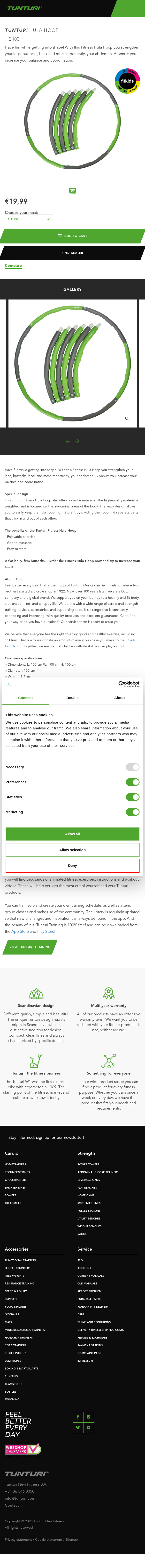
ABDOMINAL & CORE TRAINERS (97, 1172)
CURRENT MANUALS (90, 1276)
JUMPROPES (13, 1361)
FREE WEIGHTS (14, 1276)
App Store (20, 932)
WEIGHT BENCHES (89, 1226)
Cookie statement (48, 1539)
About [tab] (119, 698)
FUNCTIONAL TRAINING (20, 1260)
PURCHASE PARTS (88, 1299)
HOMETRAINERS (15, 1164)
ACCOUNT (84, 1268)
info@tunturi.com (20, 1499)
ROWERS (10, 1195)
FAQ (80, 1260)
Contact (12, 1506)
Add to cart (72, 235)
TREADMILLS (13, 1203)
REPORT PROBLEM (89, 1291)
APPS (80, 1314)
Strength (86, 1153)
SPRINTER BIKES (15, 1188)
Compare (13, 266)
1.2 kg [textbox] (13, 219)
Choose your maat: (21, 213)
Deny (72, 865)
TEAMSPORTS (13, 1384)
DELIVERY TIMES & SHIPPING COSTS (100, 1330)
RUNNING (11, 1376)
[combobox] (29, 219)
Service (84, 1249)
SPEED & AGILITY (16, 1291)
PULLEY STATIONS (88, 1211)
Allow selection (72, 850)
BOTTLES (10, 1392)
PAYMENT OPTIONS (90, 1345)
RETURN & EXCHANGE (92, 1338)
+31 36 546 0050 (19, 1492)
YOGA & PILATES (15, 1307)
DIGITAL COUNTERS (17, 1268)
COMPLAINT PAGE (89, 1353)
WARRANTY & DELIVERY (93, 1307)
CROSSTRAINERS (15, 1180)
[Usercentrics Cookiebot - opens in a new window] (118, 684)
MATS (8, 1322)
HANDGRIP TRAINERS (19, 1338)
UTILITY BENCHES (88, 1219)
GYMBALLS (12, 1314)
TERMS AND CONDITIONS (94, 1322)
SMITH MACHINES (88, 1203)
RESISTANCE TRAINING (20, 1284)
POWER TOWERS (88, 1164)
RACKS (81, 1234)
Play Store (45, 932)
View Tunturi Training (30, 947)
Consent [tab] (25, 698)
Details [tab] (73, 698)
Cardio (11, 1153)
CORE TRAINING (15, 1345)
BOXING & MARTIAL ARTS (21, 1369)
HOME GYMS (85, 1195)
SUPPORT (11, 1299)
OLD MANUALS (87, 1284)
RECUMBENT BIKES (17, 1172)
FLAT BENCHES (87, 1188)
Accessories (17, 1249)
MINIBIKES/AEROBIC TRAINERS (25, 1330)
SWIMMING (12, 1399)
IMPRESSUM (85, 1361)
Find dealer (72, 253)
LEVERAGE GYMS (88, 1180)
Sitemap (71, 1539)
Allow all (72, 834)
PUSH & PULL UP (15, 1353)
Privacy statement (18, 1539)
